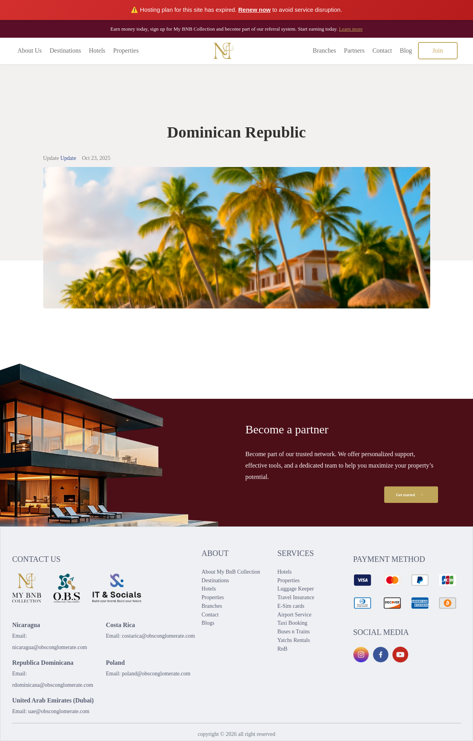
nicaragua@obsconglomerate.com (49, 647)
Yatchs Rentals (293, 640)
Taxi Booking (292, 623)
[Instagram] (361, 654)
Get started (411, 494)
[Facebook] (381, 654)
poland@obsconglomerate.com (156, 674)
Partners (354, 50)
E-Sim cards (290, 606)
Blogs (208, 623)
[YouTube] (400, 654)
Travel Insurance (295, 597)
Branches (324, 50)
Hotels (97, 50)
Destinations (65, 50)
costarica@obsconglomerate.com (158, 636)
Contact (382, 50)
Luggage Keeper (295, 589)
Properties (126, 50)
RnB (282, 649)
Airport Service (294, 615)
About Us (30, 50)
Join (438, 50)
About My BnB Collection (231, 572)
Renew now (254, 9)
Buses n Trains (293, 632)
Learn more (351, 29)
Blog (406, 50)
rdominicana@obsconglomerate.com (52, 685)
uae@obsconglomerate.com (59, 711)
